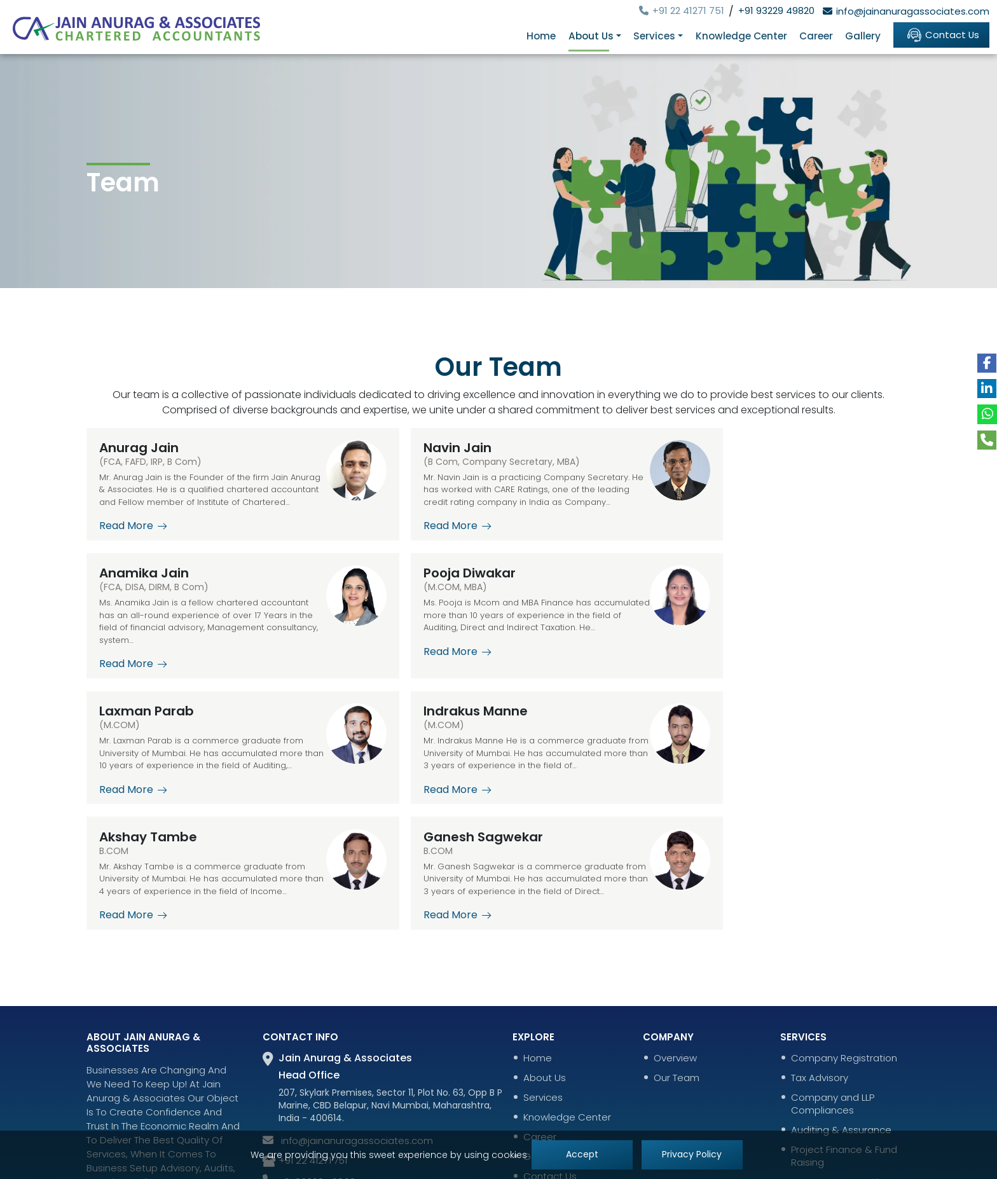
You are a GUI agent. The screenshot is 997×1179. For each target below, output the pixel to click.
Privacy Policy (692, 1154)
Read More (133, 539)
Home (542, 36)
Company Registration (844, 969)
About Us (544, 989)
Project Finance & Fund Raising (844, 1067)
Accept (581, 1154)
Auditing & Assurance (841, 1041)
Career (815, 36)
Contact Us (941, 34)
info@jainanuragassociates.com (904, 11)
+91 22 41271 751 (679, 10)
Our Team (676, 989)
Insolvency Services (836, 1126)
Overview (675, 969)
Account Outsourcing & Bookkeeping (845, 1100)
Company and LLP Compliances (832, 1015)
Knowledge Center (740, 36)
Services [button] (654, 36)
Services (543, 1009)
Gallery (862, 36)
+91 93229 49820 (776, 10)
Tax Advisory (819, 989)
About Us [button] (591, 36)
